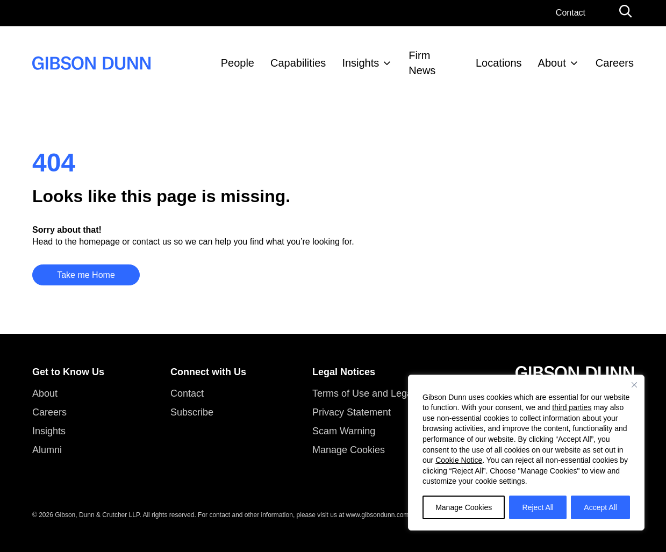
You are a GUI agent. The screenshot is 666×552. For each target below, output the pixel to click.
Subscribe (191, 412)
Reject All (538, 507)
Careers (615, 63)
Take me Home (86, 274)
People (237, 63)
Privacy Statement (351, 412)
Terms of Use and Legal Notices (380, 393)
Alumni (47, 450)
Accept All (600, 507)
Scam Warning (343, 431)
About (552, 63)
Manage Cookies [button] (348, 450)
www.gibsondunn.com (377, 515)
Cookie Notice (458, 460)
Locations (499, 63)
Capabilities (298, 63)
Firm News (422, 62)
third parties (571, 407)
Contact (570, 12)
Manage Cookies (463, 507)
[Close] (634, 385)
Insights (360, 63)
